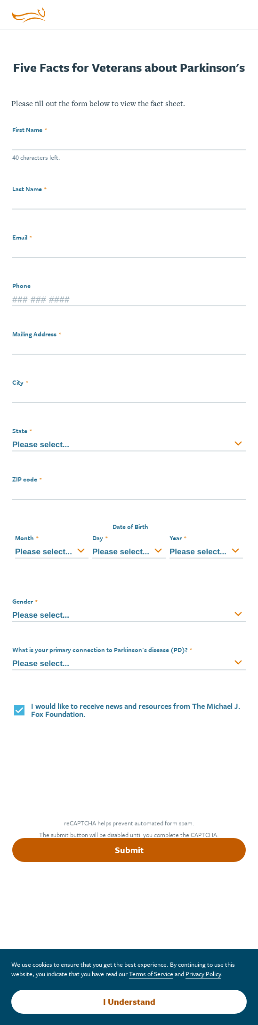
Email (19, 237)
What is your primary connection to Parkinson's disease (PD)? (99, 649)
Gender (22, 601)
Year (175, 538)
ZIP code (24, 479)
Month (24, 538)
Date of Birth (130, 526)
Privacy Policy (203, 973)
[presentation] (84, 770)
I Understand (129, 1001)
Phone (21, 285)
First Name (27, 129)
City (18, 382)
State (19, 430)
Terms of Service (151, 973)
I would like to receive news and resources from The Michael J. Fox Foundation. (135, 710)
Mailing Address (34, 334)
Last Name (27, 189)
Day (97, 538)
